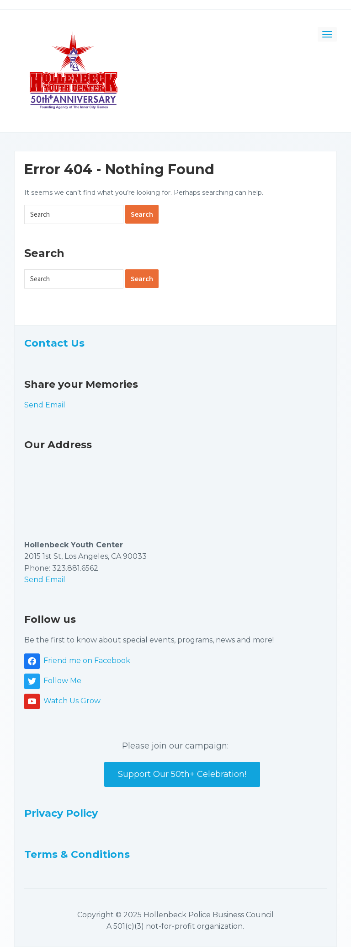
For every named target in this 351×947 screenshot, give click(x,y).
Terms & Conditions (77, 854)
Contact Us (54, 343)
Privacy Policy (61, 813)
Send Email (44, 405)
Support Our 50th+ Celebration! (182, 774)
